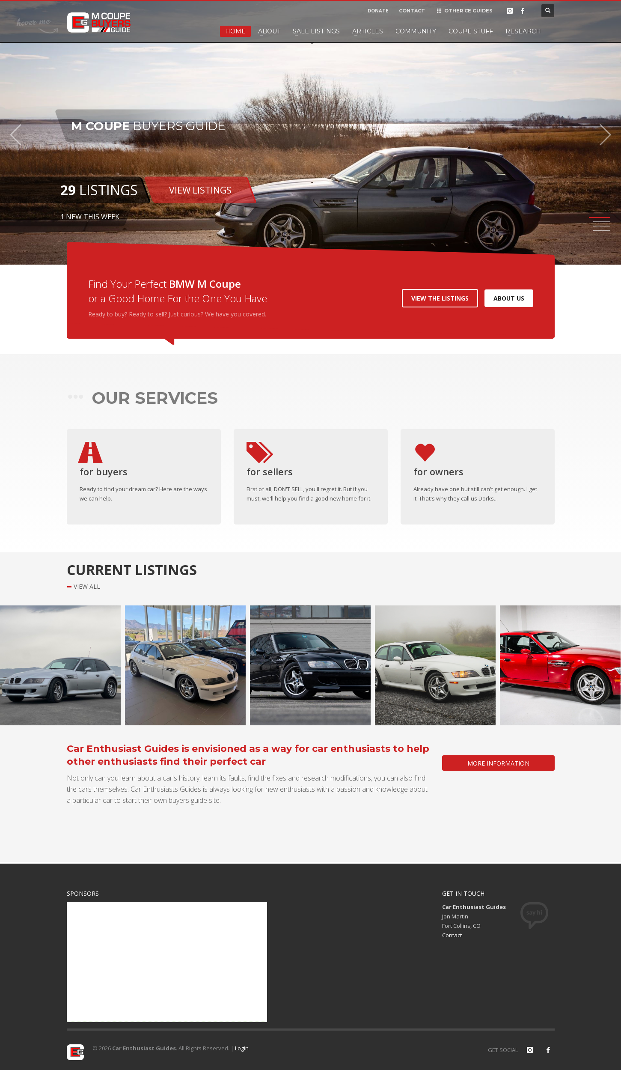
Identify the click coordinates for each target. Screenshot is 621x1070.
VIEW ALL (87, 586)
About (269, 31)
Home (235, 31)
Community (415, 31)
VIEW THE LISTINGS (440, 298)
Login (242, 1048)
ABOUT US (508, 298)
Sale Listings (316, 31)
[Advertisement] (167, 962)
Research (523, 31)
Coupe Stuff (471, 31)
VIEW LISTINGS (200, 190)
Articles (367, 31)
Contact (452, 935)
